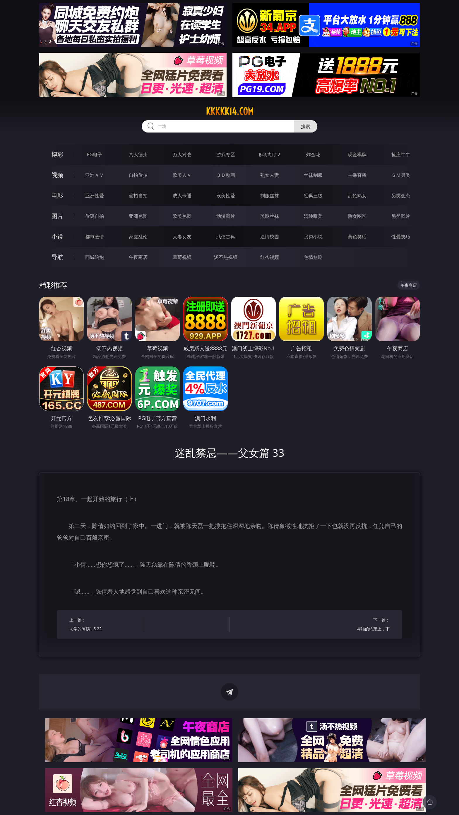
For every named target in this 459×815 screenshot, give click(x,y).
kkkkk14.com (230, 111)
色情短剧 (313, 257)
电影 (57, 195)
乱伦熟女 (357, 195)
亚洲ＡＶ (94, 175)
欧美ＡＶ (182, 175)
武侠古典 (225, 236)
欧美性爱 (225, 195)
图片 (57, 216)
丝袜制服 (313, 175)
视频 (57, 175)
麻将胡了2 (269, 154)
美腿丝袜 (269, 216)
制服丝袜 (269, 195)
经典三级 (313, 195)
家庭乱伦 (138, 236)
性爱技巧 (400, 236)
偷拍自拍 (138, 195)
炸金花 (313, 154)
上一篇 (104, 625)
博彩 (57, 154)
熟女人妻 (269, 175)
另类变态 (400, 195)
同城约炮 (94, 257)
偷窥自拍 (94, 216)
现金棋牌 (357, 154)
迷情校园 (269, 236)
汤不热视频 (225, 257)
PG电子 (94, 154)
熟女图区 (357, 216)
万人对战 (182, 154)
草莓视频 (182, 257)
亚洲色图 (138, 216)
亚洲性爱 (94, 195)
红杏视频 (269, 257)
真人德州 (138, 154)
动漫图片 (225, 216)
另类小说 (313, 236)
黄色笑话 (357, 236)
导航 (57, 257)
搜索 (305, 126)
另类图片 (400, 216)
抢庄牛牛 (400, 154)
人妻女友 (182, 236)
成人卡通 (182, 195)
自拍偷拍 (138, 175)
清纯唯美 (313, 216)
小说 (57, 236)
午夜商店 (138, 257)
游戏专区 (225, 154)
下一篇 (355, 625)
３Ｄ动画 (225, 175)
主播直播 (357, 175)
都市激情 (94, 236)
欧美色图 (182, 216)
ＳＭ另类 (400, 175)
